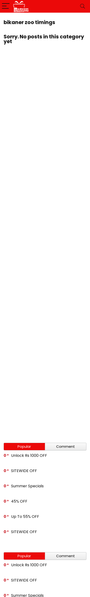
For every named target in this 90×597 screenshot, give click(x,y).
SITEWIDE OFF (24, 470)
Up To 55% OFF (25, 516)
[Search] (82, 6)
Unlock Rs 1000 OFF (29, 455)
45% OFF (19, 501)
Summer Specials (27, 486)
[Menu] (6, 6)
